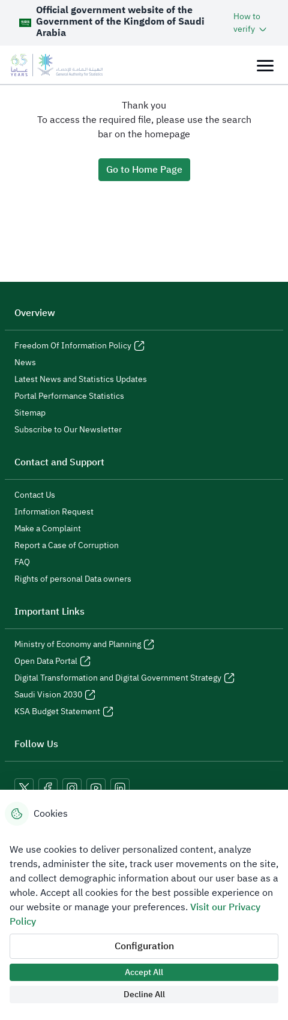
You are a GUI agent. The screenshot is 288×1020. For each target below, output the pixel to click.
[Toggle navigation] (264, 65)
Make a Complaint (47, 529)
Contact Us (34, 495)
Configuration (144, 946)
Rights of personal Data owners (72, 579)
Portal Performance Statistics (69, 396)
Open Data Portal (52, 661)
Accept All (144, 972)
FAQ (22, 562)
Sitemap (30, 413)
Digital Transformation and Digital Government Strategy (124, 678)
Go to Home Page (144, 170)
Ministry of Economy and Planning (84, 645)
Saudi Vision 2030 (54, 695)
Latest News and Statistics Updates (80, 380)
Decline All (144, 994)
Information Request (54, 512)
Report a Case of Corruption (66, 546)
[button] (251, 22)
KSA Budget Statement (63, 712)
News (25, 363)
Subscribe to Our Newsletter (68, 430)
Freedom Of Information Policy (79, 346)
